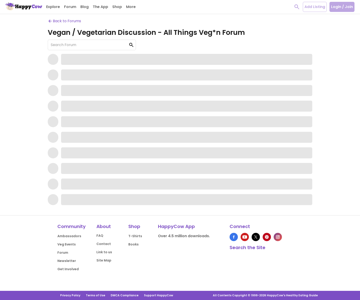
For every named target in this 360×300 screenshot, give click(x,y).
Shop (134, 226)
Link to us (104, 252)
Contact (103, 244)
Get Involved (68, 269)
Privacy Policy (70, 295)
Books (133, 244)
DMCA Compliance (124, 295)
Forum (62, 252)
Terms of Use (95, 295)
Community (71, 226)
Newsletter (66, 261)
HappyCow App (176, 226)
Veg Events (66, 244)
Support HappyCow (158, 295)
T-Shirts (135, 236)
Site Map (103, 260)
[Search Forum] (92, 45)
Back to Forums (64, 21)
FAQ (99, 235)
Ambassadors (69, 236)
